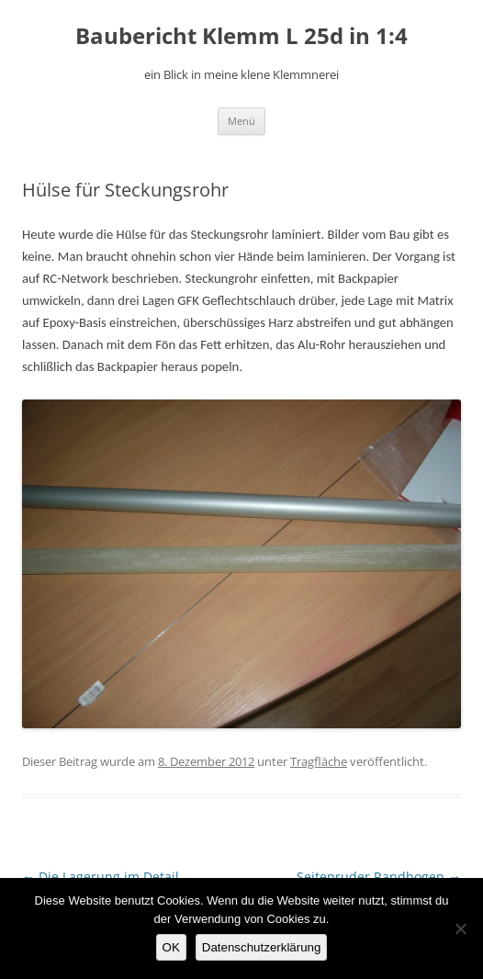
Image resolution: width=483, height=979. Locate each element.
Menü (241, 121)
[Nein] (460, 928)
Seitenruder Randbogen (379, 876)
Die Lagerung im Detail (100, 876)
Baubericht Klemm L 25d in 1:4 (241, 36)
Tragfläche (318, 761)
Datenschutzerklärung (261, 947)
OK (171, 947)
